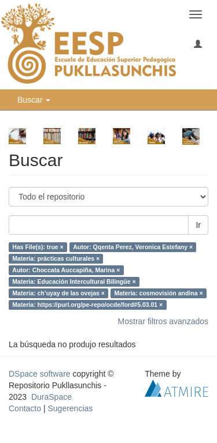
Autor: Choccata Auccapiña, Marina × (66, 269)
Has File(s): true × (37, 246)
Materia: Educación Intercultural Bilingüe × (73, 281)
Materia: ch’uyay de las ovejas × (58, 293)
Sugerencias (70, 408)
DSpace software (40, 373)
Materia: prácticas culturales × (56, 258)
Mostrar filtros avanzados (163, 321)
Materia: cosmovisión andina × (158, 293)
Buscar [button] (33, 99)
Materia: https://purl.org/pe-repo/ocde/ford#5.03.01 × (87, 304)
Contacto (25, 408)
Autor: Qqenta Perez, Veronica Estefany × (133, 246)
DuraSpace (51, 396)
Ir (198, 225)
